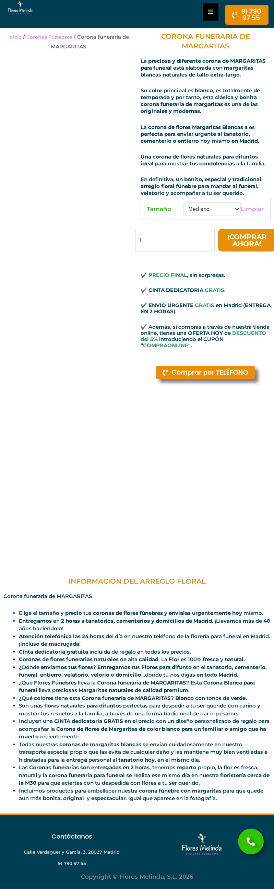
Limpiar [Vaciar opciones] (252, 209)
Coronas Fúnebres (50, 37)
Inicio (14, 37)
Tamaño (159, 209)
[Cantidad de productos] (174, 240)
